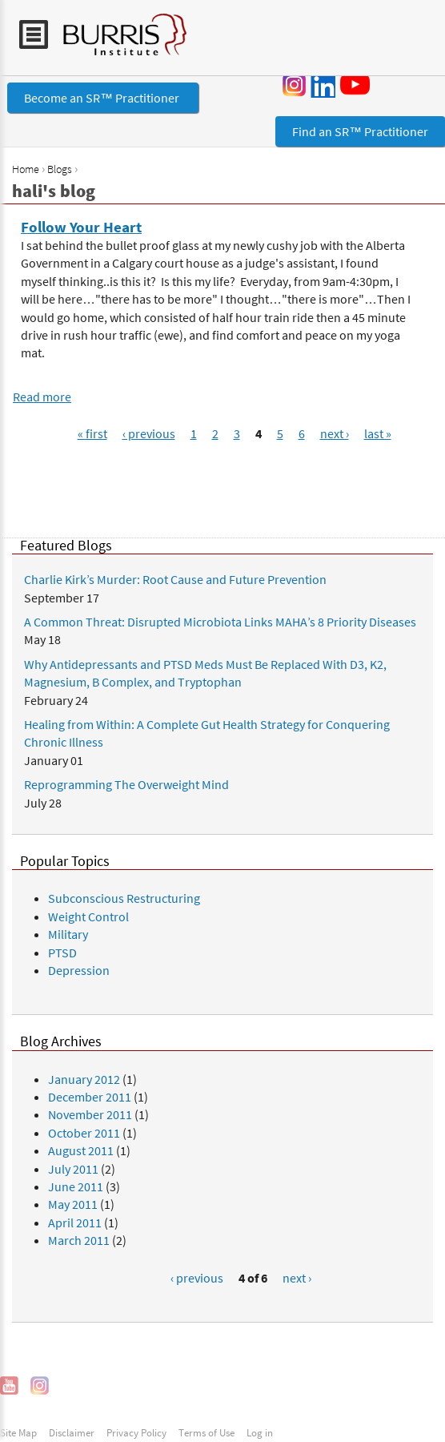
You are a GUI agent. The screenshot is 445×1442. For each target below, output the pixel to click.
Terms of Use (206, 1432)
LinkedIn (322, 85)
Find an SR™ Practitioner (360, 131)
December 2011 (89, 1097)
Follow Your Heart (81, 226)
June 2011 (75, 1186)
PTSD (62, 953)
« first (92, 433)
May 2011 (73, 1204)
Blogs (59, 169)
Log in (260, 1432)
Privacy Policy (136, 1432)
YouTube (358, 84)
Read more (42, 397)
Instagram (294, 85)
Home (25, 169)
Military (68, 934)
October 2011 (84, 1133)
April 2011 (75, 1222)
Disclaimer (71, 1432)
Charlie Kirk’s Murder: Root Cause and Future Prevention (175, 579)
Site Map (18, 1432)
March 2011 (79, 1240)
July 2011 (73, 1169)
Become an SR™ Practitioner (103, 98)
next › (334, 433)
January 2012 (84, 1079)
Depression (79, 970)
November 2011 (90, 1114)
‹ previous (148, 433)
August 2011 (81, 1150)
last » (377, 433)
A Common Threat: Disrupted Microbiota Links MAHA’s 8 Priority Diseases (220, 622)
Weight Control (88, 916)
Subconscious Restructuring (124, 898)
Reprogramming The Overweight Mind (126, 784)
